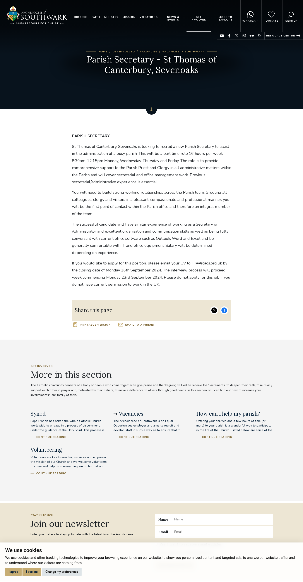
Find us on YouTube (222, 35)
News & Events (173, 18)
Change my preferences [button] (61, 571)
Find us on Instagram (244, 35)
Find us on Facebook (229, 35)
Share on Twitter (214, 310)
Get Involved (198, 18)
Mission (129, 17)
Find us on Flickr (251, 35)
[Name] (221, 519)
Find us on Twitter (237, 35)
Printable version (95, 324)
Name (163, 519)
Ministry (111, 17)
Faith (95, 17)
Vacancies (148, 51)
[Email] (221, 532)
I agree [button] (13, 571)
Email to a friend (139, 324)
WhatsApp (251, 16)
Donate (272, 16)
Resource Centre (280, 35)
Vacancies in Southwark (183, 51)
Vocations (149, 17)
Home (103, 51)
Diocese (80, 17)
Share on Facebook (224, 310)
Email (163, 532)
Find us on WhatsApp (259, 35)
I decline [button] (32, 571)
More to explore (225, 18)
